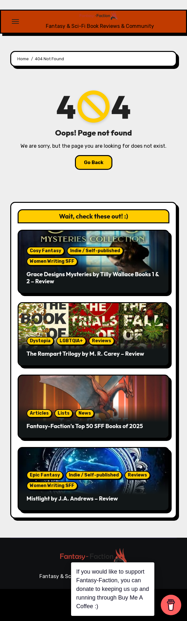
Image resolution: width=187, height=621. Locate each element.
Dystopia (40, 341)
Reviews (101, 341)
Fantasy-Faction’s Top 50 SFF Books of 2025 (85, 426)
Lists (63, 413)
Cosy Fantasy (45, 250)
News (84, 413)
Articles (39, 413)
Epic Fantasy (45, 475)
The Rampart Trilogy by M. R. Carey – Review (85, 353)
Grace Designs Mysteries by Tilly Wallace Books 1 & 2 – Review (93, 277)
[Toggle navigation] (15, 21)
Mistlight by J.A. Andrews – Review (72, 498)
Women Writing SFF (52, 261)
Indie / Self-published (95, 250)
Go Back (93, 162)
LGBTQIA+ (71, 341)
